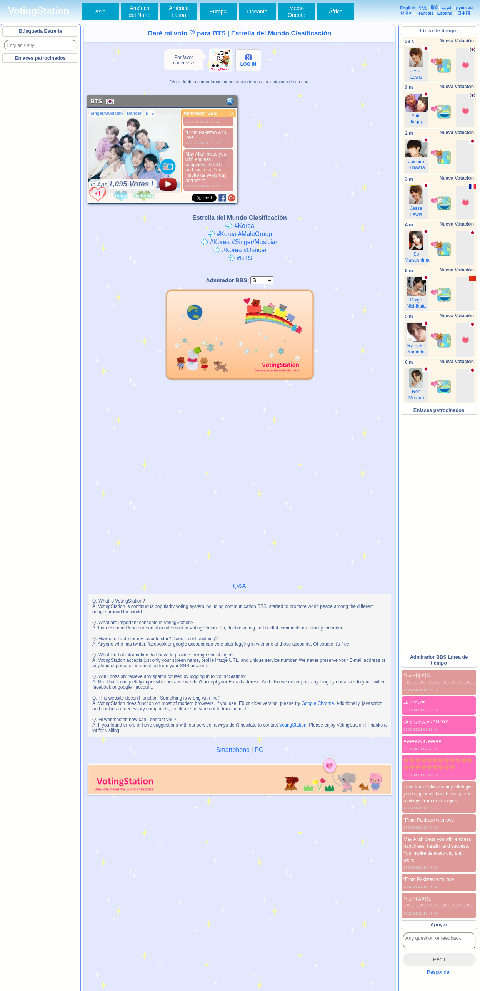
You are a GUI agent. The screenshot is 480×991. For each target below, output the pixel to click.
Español (445, 13)
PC (259, 750)
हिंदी (434, 7)
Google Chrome (318, 703)
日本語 (463, 13)
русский (464, 7)
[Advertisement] (41, 180)
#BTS (239, 258)
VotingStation (38, 10)
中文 (423, 7)
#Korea (239, 226)
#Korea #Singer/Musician (239, 242)
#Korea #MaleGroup (239, 234)
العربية (446, 7)
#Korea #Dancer (240, 250)
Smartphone (233, 750)
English (407, 7)
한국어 (406, 13)
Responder (439, 972)
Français (424, 13)
